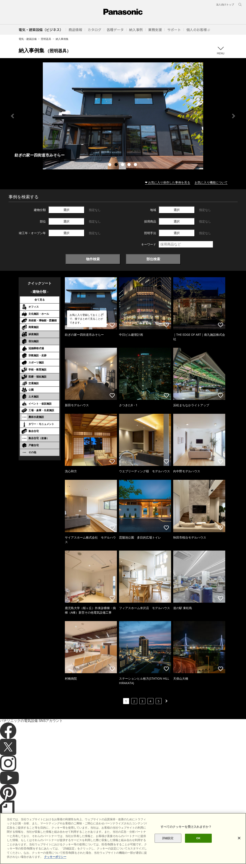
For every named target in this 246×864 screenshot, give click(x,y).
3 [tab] (123, 165)
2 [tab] (117, 165)
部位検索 (153, 259)
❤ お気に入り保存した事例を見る (167, 182)
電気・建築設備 (28, 39)
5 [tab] (136, 165)
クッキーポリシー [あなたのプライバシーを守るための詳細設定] (55, 856)
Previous (12, 116)
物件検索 (93, 259)
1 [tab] (110, 165)
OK (198, 838)
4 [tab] (129, 165)
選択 (66, 210)
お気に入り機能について (211, 182)
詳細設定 (168, 838)
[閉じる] (239, 838)
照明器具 (46, 39)
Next (233, 116)
